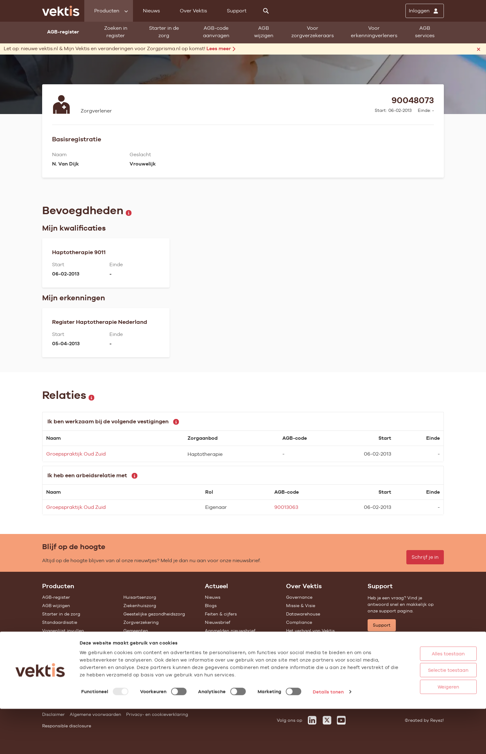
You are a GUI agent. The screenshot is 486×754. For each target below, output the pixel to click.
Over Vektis (193, 11)
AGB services (425, 31)
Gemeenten (135, 630)
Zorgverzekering (141, 622)
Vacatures (297, 659)
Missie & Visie (300, 605)
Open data (53, 655)
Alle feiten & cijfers (143, 639)
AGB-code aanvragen (216, 31)
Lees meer (220, 48)
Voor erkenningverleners (374, 31)
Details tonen (328, 736)
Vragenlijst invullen (63, 630)
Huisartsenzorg (139, 597)
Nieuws (151, 11)
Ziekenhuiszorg (139, 605)
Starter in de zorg (164, 31)
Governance (299, 597)
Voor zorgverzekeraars (312, 31)
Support (236, 11)
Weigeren (427, 731)
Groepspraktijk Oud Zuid (76, 454)
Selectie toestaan (427, 715)
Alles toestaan (426, 698)
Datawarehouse (303, 613)
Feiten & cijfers (221, 613)
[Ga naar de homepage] (60, 11)
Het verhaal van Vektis (310, 630)
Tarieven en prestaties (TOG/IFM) (77, 647)
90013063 (286, 507)
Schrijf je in (425, 557)
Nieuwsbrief (217, 622)
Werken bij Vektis (304, 667)
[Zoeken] (266, 10)
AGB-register (56, 597)
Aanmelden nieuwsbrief (230, 630)
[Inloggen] (424, 11)
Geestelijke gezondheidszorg (154, 613)
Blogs (211, 605)
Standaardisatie (59, 622)
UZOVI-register (58, 639)
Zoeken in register (115, 31)
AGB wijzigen (263, 31)
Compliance (299, 622)
